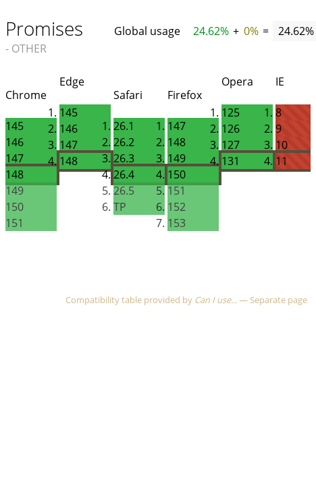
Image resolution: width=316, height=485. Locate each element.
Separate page (278, 300)
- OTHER (26, 48)
